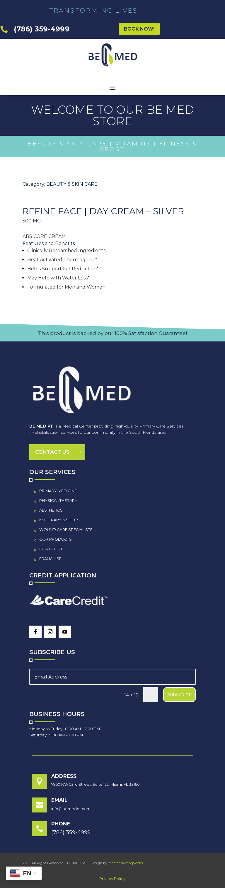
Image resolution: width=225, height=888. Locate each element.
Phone (60, 824)
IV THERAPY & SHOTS (59, 519)
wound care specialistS (66, 529)
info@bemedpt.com (71, 808)
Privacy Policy (112, 878)
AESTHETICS (51, 510)
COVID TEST (50, 549)
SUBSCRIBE (179, 694)
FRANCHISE (50, 558)
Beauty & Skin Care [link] (67, 143)
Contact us (52, 452)
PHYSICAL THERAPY (58, 500)
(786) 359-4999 (41, 29)
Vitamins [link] (133, 143)
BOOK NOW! (139, 29)
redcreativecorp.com (125, 863)
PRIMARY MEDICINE (58, 490)
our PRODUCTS (55, 539)
